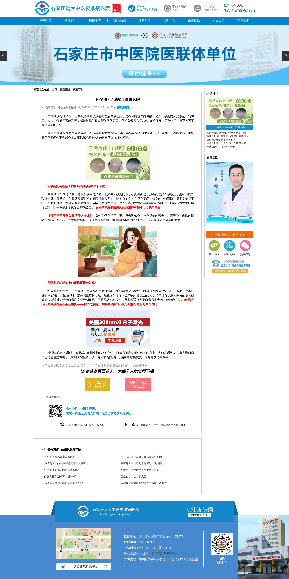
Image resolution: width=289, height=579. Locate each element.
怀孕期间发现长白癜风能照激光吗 (63, 483)
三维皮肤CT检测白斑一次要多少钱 (226, 132)
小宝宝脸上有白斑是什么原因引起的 (141, 456)
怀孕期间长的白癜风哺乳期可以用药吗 (66, 463)
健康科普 (144, 20)
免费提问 (123, 107)
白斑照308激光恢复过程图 (221, 139)
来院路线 (194, 20)
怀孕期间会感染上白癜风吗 (59, 456)
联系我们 (243, 20)
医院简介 (70, 20)
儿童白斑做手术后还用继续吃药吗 (140, 470)
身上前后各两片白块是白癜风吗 (86, 425)
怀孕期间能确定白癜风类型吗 (61, 470)
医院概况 (65, 89)
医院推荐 (95, 20)
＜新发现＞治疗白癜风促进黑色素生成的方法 (165, 425)
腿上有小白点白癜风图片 (135, 476)
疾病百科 (78, 89)
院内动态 (120, 20)
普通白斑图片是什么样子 (220, 146)
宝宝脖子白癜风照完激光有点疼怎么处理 (144, 483)
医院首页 (46, 20)
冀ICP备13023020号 (164, 553)
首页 (54, 89)
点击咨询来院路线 (83, 566)
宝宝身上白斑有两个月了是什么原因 (141, 463)
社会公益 (218, 20)
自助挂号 (169, 20)
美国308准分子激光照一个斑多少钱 (226, 143)
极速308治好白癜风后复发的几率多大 (227, 136)
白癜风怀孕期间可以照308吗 (60, 476)
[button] (3, 56)
